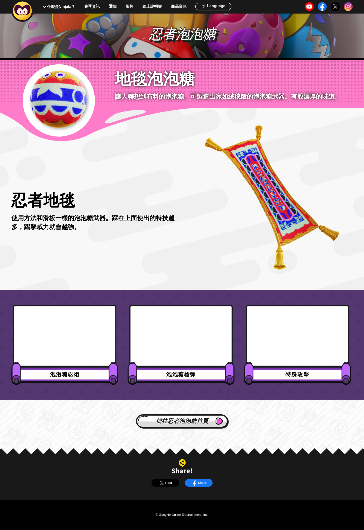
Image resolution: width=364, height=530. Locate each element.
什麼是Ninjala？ (61, 7)
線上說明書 (152, 6)
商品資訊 (178, 6)
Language (213, 6)
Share (199, 482)
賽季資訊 (92, 6)
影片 (129, 6)
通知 (113, 6)
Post (165, 482)
